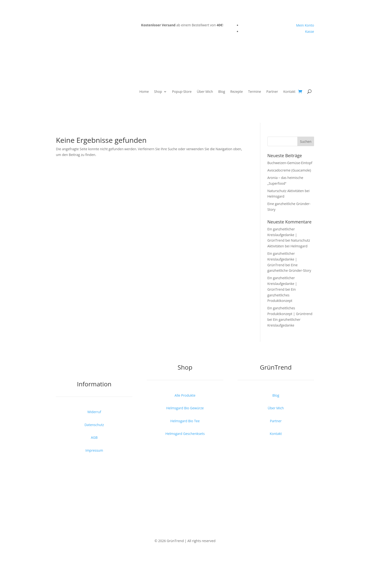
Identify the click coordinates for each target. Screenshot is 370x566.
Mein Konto (305, 25)
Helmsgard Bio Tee (185, 421)
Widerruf (94, 412)
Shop (158, 91)
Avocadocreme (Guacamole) (289, 170)
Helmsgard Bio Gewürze (185, 408)
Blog (221, 91)
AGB (94, 437)
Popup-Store (182, 91)
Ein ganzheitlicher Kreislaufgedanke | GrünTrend (282, 235)
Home (144, 91)
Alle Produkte (184, 395)
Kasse (309, 31)
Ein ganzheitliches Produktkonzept (281, 295)
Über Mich (205, 91)
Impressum (94, 450)
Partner (272, 91)
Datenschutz (94, 424)
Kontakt (289, 91)
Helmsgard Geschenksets (185, 433)
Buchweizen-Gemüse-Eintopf (289, 163)
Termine (254, 91)
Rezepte (236, 91)
